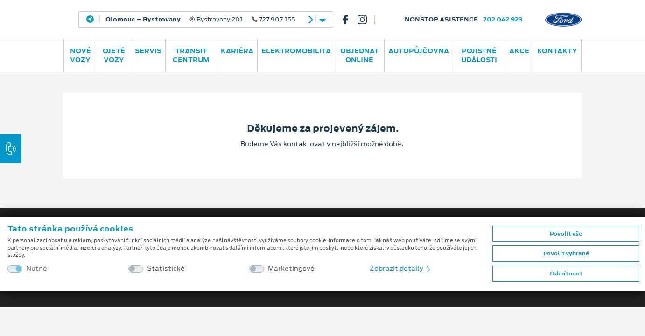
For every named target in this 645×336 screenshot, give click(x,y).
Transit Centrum (191, 55)
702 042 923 (503, 19)
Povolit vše (566, 234)
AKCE (519, 51)
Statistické (166, 268)
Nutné (36, 268)
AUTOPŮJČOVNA (418, 51)
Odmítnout (566, 273)
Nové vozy (80, 55)
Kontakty (557, 51)
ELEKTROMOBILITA (296, 51)
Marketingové (291, 268)
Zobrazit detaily (401, 268)
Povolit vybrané (566, 253)
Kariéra (237, 51)
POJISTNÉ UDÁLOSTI (479, 55)
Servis (148, 51)
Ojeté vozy (114, 55)
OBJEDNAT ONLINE (359, 55)
